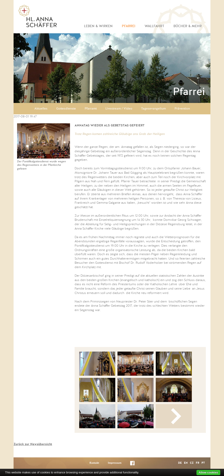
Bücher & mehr (187, 26)
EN (186, 463)
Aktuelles (40, 108)
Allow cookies (208, 472)
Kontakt (94, 463)
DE (180, 463)
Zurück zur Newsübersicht (33, 444)
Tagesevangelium (153, 108)
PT (203, 463)
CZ (192, 463)
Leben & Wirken (98, 26)
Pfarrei (128, 26)
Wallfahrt (154, 26)
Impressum (114, 463)
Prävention (182, 108)
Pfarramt (91, 108)
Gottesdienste (66, 108)
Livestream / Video (118, 108)
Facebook (132, 464)
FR (197, 463)
